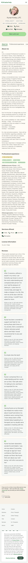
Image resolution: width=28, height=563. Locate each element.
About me (5, 44)
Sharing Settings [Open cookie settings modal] (10, 558)
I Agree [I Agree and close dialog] (20, 558)
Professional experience (16, 44)
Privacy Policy (16, 540)
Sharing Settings (18, 554)
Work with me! (14, 34)
